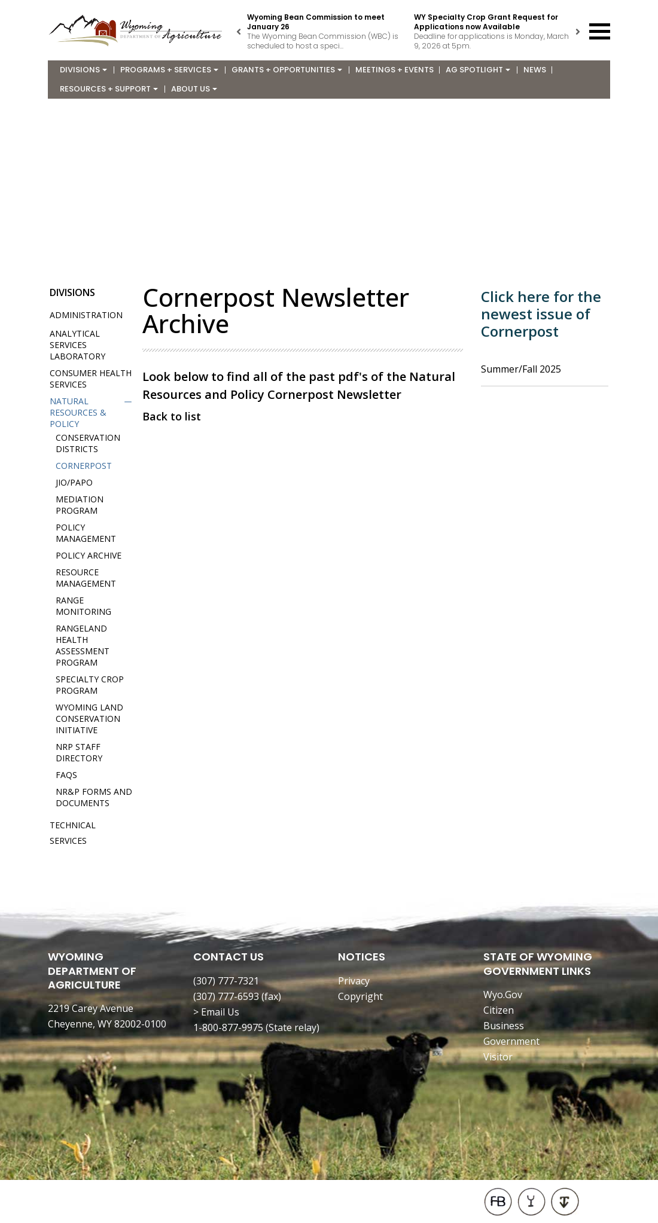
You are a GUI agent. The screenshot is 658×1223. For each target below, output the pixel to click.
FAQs (66, 774)
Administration (86, 315)
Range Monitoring (83, 605)
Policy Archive (88, 555)
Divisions (83, 69)
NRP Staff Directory (79, 752)
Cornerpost (84, 465)
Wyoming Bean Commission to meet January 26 (316, 22)
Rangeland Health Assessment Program (82, 645)
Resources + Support (109, 88)
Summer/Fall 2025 (521, 369)
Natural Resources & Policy (78, 412)
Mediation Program (79, 504)
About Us (194, 88)
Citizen (498, 1010)
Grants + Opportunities (286, 69)
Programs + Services (169, 69)
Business (503, 1025)
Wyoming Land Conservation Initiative (89, 719)
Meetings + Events (394, 69)
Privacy (354, 980)
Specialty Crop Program (90, 684)
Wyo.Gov (502, 994)
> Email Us (216, 1011)
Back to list (171, 416)
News (534, 69)
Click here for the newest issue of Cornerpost (541, 313)
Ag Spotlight (478, 69)
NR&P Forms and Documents (94, 797)
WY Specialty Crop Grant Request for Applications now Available (486, 22)
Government (511, 1041)
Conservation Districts (88, 443)
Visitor (498, 1056)
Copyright (360, 996)
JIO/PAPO (74, 482)
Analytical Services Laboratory (77, 345)
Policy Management (86, 532)
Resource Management (86, 577)
